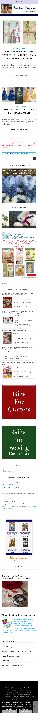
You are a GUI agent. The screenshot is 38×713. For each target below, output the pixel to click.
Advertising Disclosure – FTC (13, 665)
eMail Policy (8, 697)
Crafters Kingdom (8, 646)
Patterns (15, 49)
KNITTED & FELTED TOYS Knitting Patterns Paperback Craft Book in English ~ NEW (16, 329)
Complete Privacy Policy (6, 498)
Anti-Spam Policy (11, 694)
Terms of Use (29, 697)
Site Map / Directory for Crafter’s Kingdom (18, 651)
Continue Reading (19, 75)
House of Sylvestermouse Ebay (19, 289)
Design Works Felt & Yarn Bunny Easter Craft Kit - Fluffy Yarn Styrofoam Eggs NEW (18, 312)
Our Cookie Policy (9, 711)
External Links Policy (24, 699)
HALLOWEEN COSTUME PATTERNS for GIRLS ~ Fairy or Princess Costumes (19, 55)
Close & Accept (26, 711)
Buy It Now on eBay (21, 307)
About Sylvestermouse (10, 656)
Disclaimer (20, 694)
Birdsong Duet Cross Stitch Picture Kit (11, 227)
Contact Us (6, 661)
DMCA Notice (28, 694)
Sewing (23, 49)
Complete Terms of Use (7, 484)
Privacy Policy (12, 699)
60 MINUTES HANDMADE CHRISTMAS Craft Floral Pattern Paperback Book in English (17, 294)
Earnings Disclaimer (19, 697)
